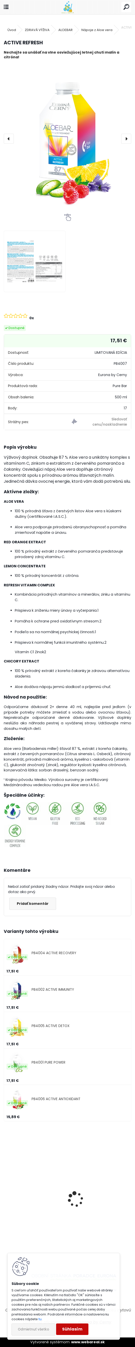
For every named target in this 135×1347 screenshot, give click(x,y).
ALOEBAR (65, 30)
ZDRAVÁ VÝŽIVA (37, 30)
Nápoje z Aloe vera (96, 30)
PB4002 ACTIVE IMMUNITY (53, 989)
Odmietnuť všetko (33, 1329)
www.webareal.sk (88, 1341)
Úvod (12, 30)
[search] (126, 7)
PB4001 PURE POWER (48, 1062)
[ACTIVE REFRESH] (67, 139)
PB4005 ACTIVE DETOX (50, 1026)
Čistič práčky (85, 1221)
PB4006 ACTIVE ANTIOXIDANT (56, 1099)
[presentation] (9, 139)
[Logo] (67, 7)
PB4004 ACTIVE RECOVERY (54, 953)
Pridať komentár (33, 903)
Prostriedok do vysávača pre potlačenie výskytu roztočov (31, 1226)
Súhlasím (72, 1329)
